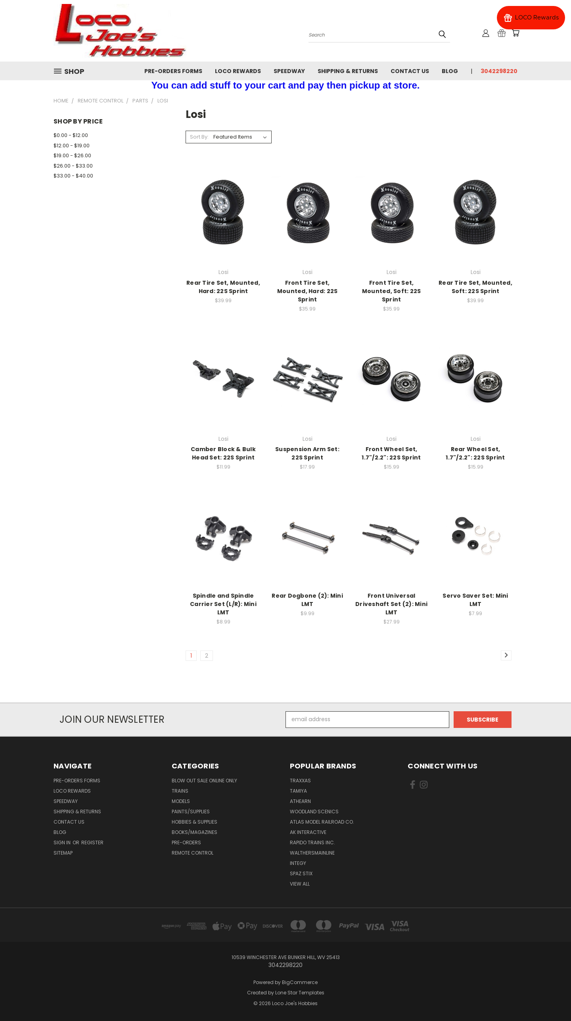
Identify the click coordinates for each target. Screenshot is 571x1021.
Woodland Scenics (314, 811)
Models (181, 801)
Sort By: (199, 137)
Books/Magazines (194, 832)
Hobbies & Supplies (194, 821)
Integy (298, 863)
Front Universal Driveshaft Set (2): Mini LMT (391, 604)
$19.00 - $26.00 (72, 155)
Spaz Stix (301, 873)
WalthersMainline (312, 852)
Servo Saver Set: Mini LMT (475, 600)
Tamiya (298, 790)
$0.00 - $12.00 (71, 135)
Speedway (289, 71)
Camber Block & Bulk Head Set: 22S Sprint (223, 453)
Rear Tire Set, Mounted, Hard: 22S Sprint (223, 287)
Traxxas (300, 780)
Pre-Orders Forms (173, 71)
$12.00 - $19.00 (72, 145)
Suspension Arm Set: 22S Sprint (307, 453)
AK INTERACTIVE (308, 832)
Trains (180, 790)
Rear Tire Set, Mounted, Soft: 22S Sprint (475, 287)
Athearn (300, 801)
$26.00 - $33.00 (73, 166)
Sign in (63, 842)
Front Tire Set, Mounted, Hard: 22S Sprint (307, 291)
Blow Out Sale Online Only (204, 780)
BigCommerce (300, 982)
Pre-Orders (186, 842)
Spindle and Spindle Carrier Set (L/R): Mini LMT (223, 604)
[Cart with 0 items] (515, 33)
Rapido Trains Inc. (312, 842)
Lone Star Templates (299, 992)
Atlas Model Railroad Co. (322, 821)
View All (300, 883)
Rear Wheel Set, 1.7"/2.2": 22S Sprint (475, 453)
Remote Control (192, 852)
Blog (450, 71)
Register (92, 842)
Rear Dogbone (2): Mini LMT (307, 600)
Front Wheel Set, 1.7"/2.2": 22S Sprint (391, 453)
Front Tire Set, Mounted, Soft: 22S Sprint (391, 291)
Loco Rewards (238, 71)
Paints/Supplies (191, 811)
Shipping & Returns (348, 71)
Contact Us (410, 71)
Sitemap (63, 852)
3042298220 (499, 71)
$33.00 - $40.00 (73, 175)
